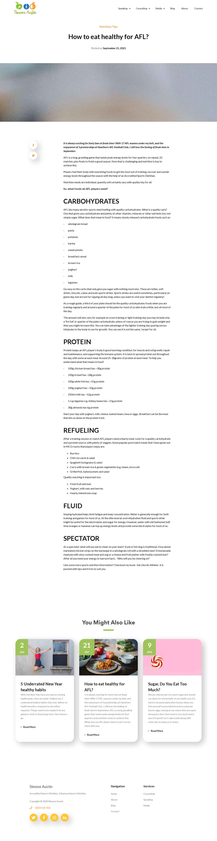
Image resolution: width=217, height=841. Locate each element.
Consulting (149, 793)
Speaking (148, 799)
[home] (25, 7)
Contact (115, 811)
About (114, 799)
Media (146, 805)
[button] (124, 8)
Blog (113, 805)
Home (114, 793)
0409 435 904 (42, 807)
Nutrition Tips (109, 26)
